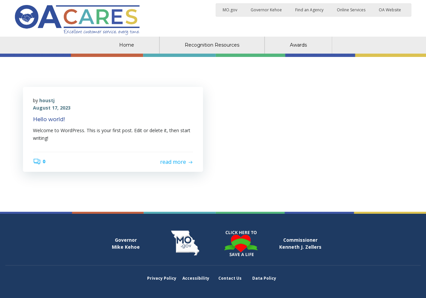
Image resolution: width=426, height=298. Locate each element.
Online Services (351, 10)
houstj (47, 100)
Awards (298, 45)
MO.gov (230, 10)
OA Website (390, 10)
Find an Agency (309, 10)
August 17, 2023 (52, 108)
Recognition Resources (212, 45)
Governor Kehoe (266, 10)
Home (126, 45)
